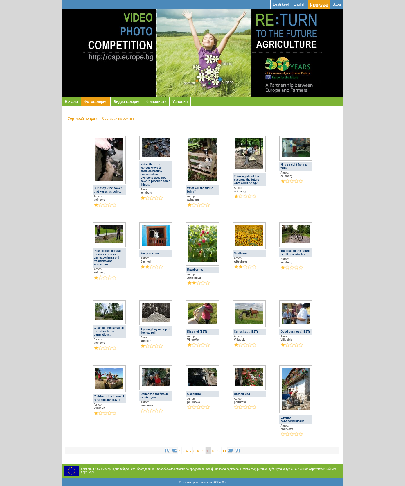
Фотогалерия (95, 102)
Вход (337, 4)
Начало (71, 102)
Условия (180, 102)
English (299, 4)
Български (319, 4)
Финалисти (156, 102)
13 (218, 451)
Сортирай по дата (82, 119)
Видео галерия (126, 102)
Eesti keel (281, 4)
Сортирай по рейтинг (118, 119)
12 (213, 451)
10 (202, 451)
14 (224, 451)
